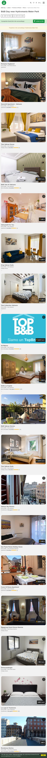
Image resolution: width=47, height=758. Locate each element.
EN (39, 2)
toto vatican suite (7, 466)
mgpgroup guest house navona (12, 627)
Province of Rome (16, 7)
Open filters (39, 21)
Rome (24, 7)
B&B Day (3, 7)
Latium (9, 7)
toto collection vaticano (9, 305)
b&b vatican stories (8, 426)
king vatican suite (7, 265)
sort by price (6, 16)
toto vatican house (7, 144)
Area (11, 65)
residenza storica (7, 748)
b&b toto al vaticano (8, 184)
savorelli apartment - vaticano (11, 104)
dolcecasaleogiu (6, 667)
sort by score (19, 16)
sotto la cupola (6, 386)
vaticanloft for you (7, 225)
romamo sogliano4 (7, 64)
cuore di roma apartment (10, 587)
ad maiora (4, 345)
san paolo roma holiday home (11, 547)
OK (43, 755)
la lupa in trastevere (8, 708)
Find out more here (17, 754)
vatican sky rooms (7, 506)
